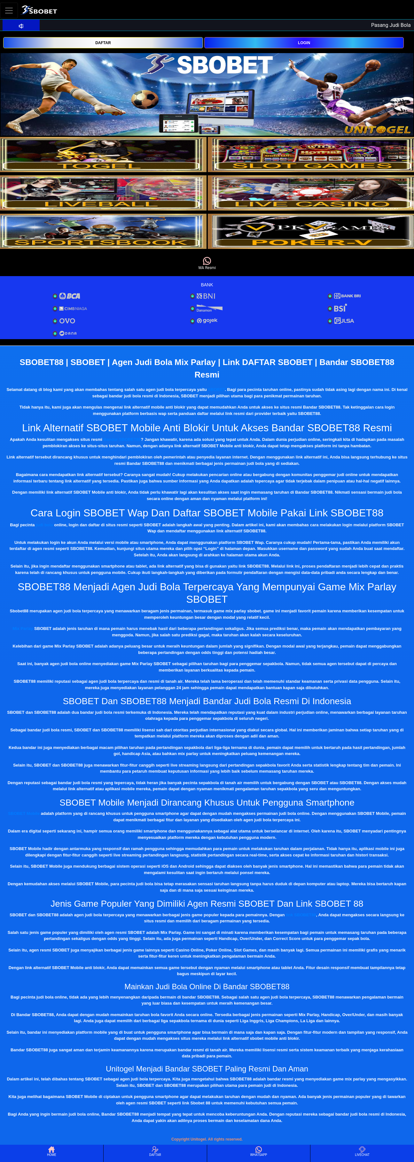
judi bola (44, 524)
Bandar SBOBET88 (122, 439)
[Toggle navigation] (9, 10)
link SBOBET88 (301, 914)
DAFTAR (103, 43)
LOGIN (304, 43)
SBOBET (216, 389)
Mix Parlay (22, 628)
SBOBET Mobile (24, 813)
